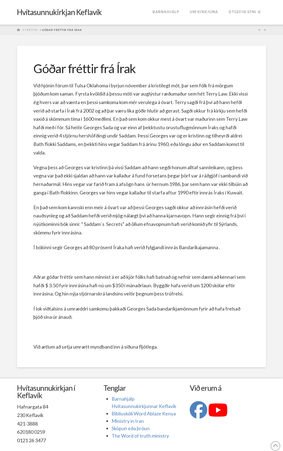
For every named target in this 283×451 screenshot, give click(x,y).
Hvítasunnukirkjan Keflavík (59, 12)
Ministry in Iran (128, 421)
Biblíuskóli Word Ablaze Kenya (144, 413)
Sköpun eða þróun (131, 428)
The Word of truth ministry (140, 436)
